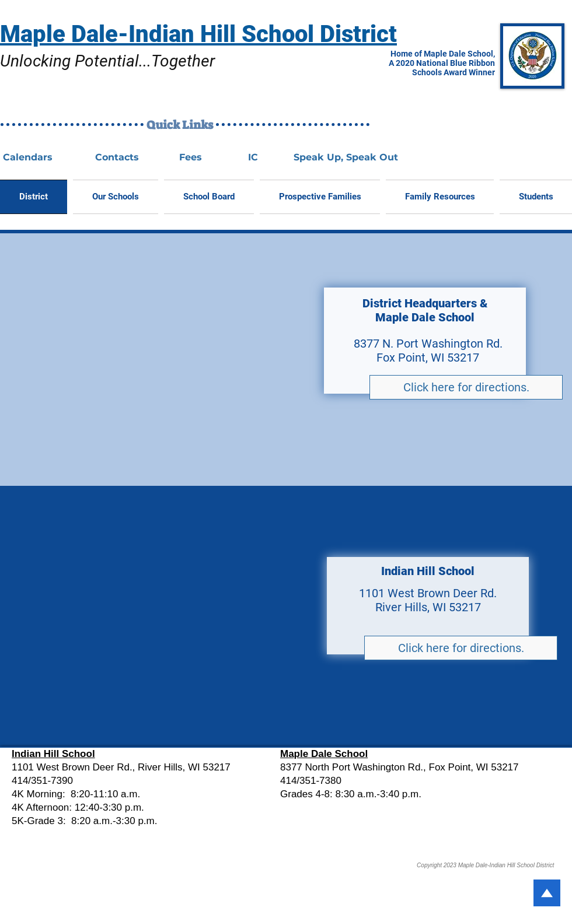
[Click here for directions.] (466, 387)
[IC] (252, 157)
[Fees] (190, 157)
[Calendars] (27, 157)
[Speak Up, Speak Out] (346, 157)
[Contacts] (116, 158)
